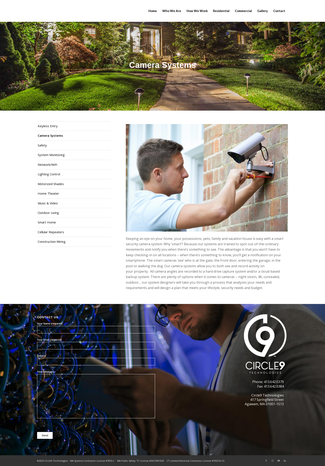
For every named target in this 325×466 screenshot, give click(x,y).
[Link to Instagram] (272, 460)
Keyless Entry (48, 126)
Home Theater (48, 193)
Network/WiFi (47, 164)
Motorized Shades (51, 184)
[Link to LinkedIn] (285, 460)
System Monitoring (51, 155)
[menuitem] (153, 11)
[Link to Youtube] (278, 460)
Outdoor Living (48, 213)
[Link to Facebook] (266, 460)
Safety (42, 145)
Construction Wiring (51, 241)
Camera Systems (50, 135)
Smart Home (47, 222)
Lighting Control (49, 174)
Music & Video (48, 203)
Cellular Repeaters (51, 232)
